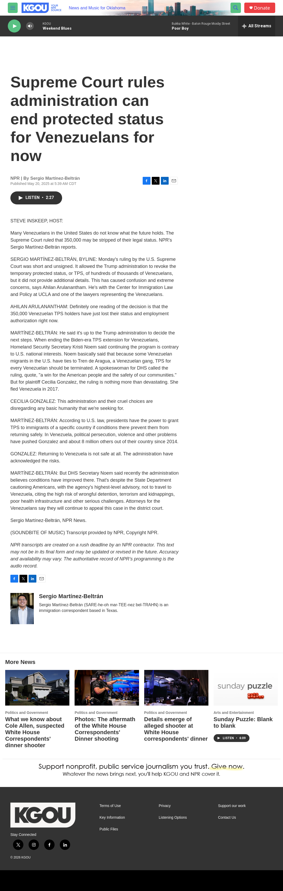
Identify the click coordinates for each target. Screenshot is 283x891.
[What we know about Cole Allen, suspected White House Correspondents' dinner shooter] (37, 688)
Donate (262, 8)
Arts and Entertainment (234, 713)
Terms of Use (110, 806)
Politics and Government (26, 713)
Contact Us (227, 817)
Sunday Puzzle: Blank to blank (243, 722)
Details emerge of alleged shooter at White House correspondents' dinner (176, 729)
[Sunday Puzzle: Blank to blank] (246, 688)
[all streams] (256, 26)
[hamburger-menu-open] (13, 8)
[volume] (29, 26)
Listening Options (173, 817)
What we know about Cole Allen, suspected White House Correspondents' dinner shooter (34, 732)
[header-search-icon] (236, 8)
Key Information (112, 817)
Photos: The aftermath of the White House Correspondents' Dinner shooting (105, 729)
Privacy (165, 806)
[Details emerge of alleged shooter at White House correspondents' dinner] (176, 688)
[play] (14, 26)
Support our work (232, 806)
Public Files (109, 829)
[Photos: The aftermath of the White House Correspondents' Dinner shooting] (107, 688)
